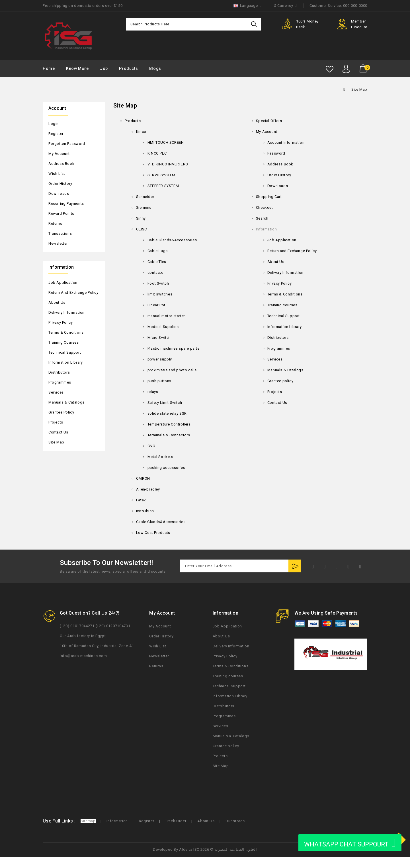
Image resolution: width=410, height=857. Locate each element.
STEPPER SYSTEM (163, 186)
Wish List (56, 173)
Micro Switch (159, 337)
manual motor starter (166, 316)
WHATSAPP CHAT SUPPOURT (350, 842)
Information (117, 821)
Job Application (62, 282)
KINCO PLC (157, 153)
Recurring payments (66, 203)
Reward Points (61, 213)
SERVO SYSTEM (161, 175)
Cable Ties (156, 262)
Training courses (63, 342)
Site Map (359, 89)
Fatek (141, 500)
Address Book (61, 163)
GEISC (141, 229)
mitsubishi (145, 511)
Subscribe (294, 566)
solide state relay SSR (167, 413)
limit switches (159, 294)
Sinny (141, 218)
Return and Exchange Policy (73, 292)
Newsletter (58, 243)
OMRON (143, 478)
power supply (159, 359)
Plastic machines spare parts (173, 348)
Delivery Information (66, 312)
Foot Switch (158, 283)
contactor (156, 272)
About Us (56, 302)
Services (56, 392)
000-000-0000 (355, 5)
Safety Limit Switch (164, 402)
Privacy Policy (60, 322)
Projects (55, 422)
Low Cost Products (153, 532)
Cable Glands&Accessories (172, 240)
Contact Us (58, 432)
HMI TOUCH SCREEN (165, 142)
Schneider (145, 197)
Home (49, 68)
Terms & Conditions (66, 332)
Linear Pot (156, 305)
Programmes (59, 382)
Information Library (65, 362)
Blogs (155, 68)
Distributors (59, 372)
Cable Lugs (157, 251)
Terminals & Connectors (168, 435)
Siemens (143, 207)
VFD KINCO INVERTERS (167, 164)
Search (254, 24)
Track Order (175, 821)
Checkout (264, 207)
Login (53, 123)
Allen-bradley (148, 489)
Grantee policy (61, 412)
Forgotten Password (66, 143)
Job (104, 68)
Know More (77, 68)
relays (152, 392)
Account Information (285, 142)
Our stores (235, 821)
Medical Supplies (163, 327)
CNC (151, 446)
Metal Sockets (160, 457)
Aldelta (185, 849)
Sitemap (88, 821)
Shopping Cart (269, 197)
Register (55, 133)
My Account (59, 153)
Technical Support (64, 352)
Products (128, 68)
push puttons (159, 381)
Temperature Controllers (169, 424)
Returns (55, 223)
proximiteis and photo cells (172, 370)
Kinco (141, 131)
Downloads (58, 193)
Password (276, 153)
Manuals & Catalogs (66, 402)
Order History (60, 183)
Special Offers (269, 121)
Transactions (60, 233)
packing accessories (166, 467)
